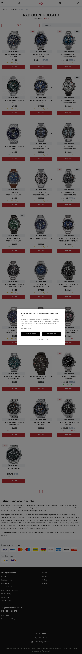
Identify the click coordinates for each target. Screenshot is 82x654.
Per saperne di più (26, 328)
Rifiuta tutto (52, 334)
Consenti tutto (30, 334)
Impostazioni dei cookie (41, 339)
